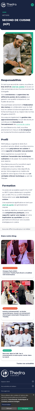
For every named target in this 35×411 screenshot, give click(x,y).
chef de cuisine (18, 87)
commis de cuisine (23, 124)
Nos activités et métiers (8, 386)
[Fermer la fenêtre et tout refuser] (33, 394)
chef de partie (8, 205)
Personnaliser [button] (6, 404)
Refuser (9, 408)
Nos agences (5, 391)
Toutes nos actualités (25, 363)
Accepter (25, 408)
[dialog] (17, 402)
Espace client (5, 381)
